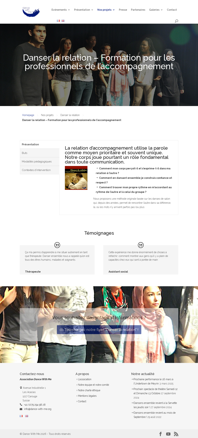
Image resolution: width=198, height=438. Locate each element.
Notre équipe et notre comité (93, 384)
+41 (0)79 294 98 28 (35, 404)
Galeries (154, 10)
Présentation (82, 10)
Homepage (28, 115)
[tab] (40, 144)
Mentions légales (87, 395)
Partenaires (138, 10)
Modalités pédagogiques (37, 161)
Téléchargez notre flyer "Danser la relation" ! (101, 330)
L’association (84, 379)
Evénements (59, 10)
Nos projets (104, 10)
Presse (123, 10)
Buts (24, 153)
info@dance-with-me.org (37, 409)
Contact (172, 10)
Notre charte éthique (89, 390)
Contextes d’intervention (36, 170)
